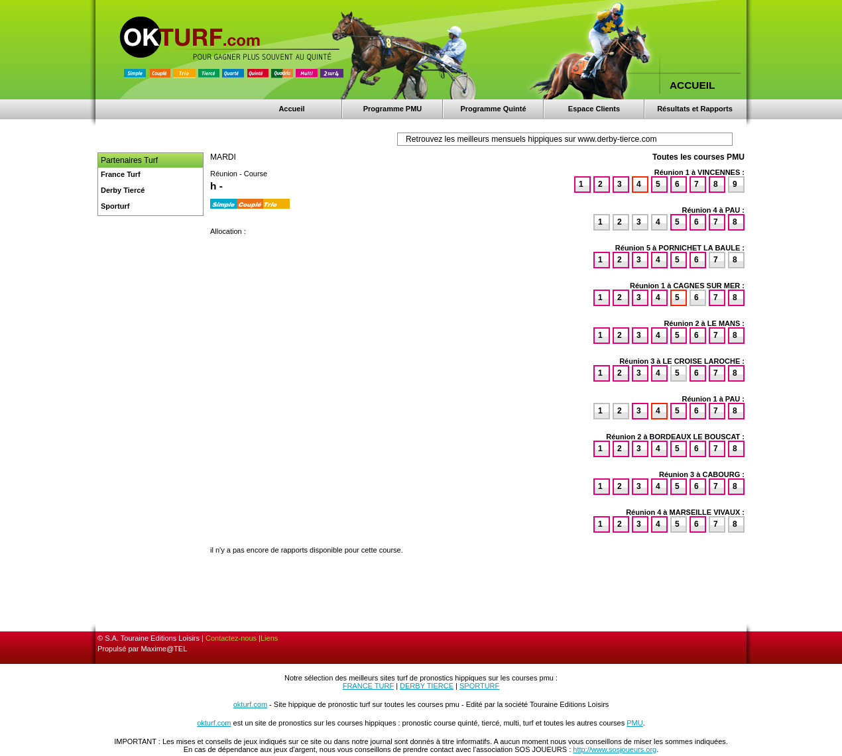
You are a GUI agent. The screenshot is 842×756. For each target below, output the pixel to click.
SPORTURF (479, 686)
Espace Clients (594, 109)
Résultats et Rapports (695, 109)
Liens (269, 638)
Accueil (291, 109)
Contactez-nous (231, 638)
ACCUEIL (692, 85)
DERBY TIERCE (426, 686)
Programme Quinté (493, 109)
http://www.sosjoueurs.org (614, 749)
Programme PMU (392, 109)
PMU (634, 723)
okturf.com (250, 704)
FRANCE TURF (368, 686)
